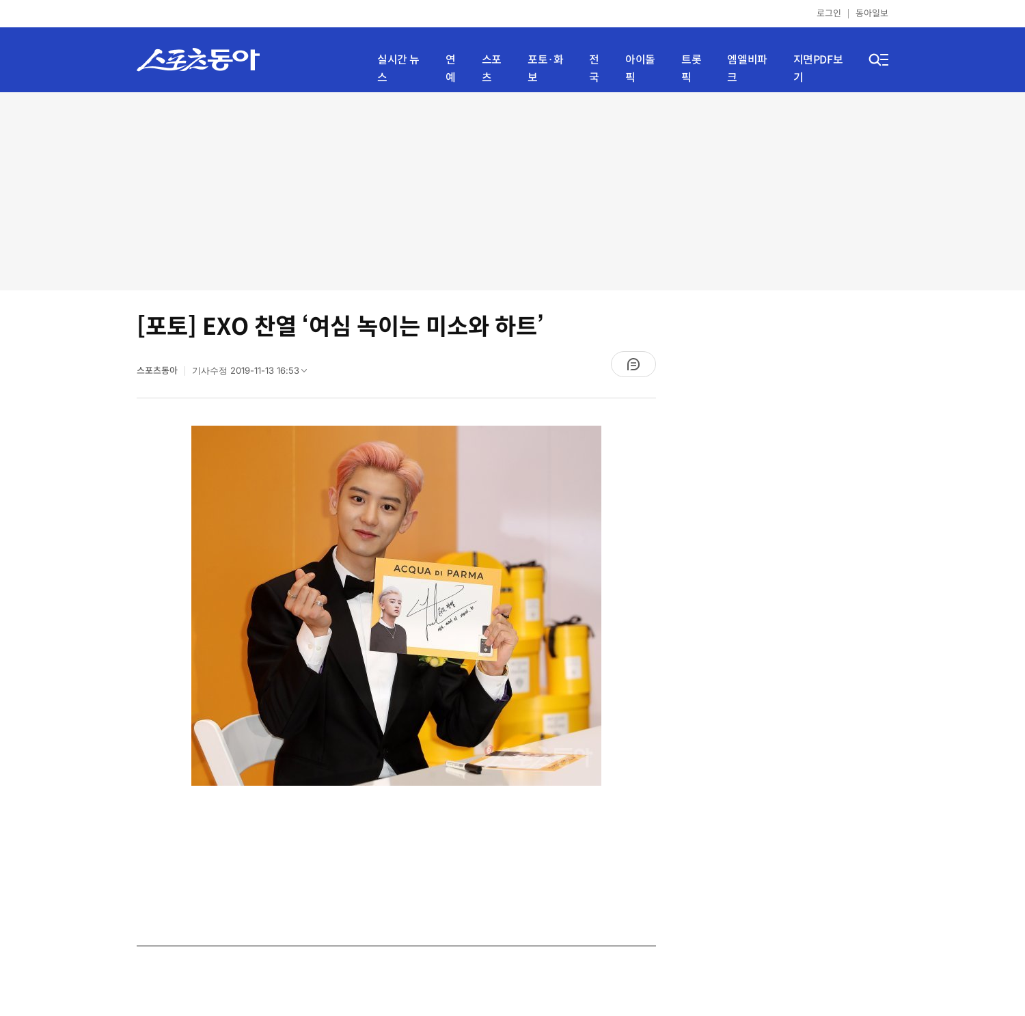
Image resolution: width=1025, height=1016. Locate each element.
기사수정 (254, 374)
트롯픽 (691, 69)
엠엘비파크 (747, 69)
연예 (451, 69)
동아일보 (872, 13)
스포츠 (492, 69)
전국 (594, 69)
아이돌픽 (640, 69)
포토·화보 (545, 69)
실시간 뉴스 (398, 69)
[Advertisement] (512, 191)
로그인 (829, 13)
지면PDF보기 (818, 69)
